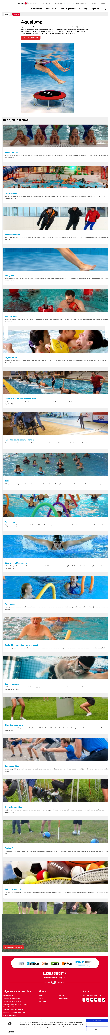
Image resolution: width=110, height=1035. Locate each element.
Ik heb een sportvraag (68, 9)
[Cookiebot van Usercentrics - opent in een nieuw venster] (10, 1032)
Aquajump (16, 14)
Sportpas (95, 9)
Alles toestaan (97, 1020)
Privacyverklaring (8, 995)
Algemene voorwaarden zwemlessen (13, 1009)
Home (6, 14)
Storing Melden (46, 3)
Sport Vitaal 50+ (51, 9)
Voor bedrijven (84, 9)
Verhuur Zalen (58, 3)
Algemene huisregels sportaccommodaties (15, 1012)
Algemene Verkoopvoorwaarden (12, 1001)
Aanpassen (97, 1024)
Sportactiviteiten (36, 9)
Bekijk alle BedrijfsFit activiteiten (13, 947)
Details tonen (23, 1032)
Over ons (94, 3)
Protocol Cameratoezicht (10, 1015)
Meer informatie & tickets (30, 37)
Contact (103, 3)
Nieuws (69, 3)
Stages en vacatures (81, 3)
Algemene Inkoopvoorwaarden (11, 998)
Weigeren (97, 1029)
